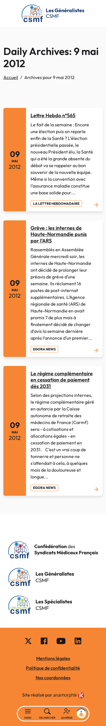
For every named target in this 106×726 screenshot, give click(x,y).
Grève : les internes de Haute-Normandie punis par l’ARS (59, 234)
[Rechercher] (47, 714)
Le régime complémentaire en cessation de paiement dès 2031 (62, 379)
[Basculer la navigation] (28, 714)
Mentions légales (53, 658)
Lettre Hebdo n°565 (53, 115)
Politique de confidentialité (53, 668)
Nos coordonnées (53, 677)
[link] (68, 695)
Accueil (10, 77)
